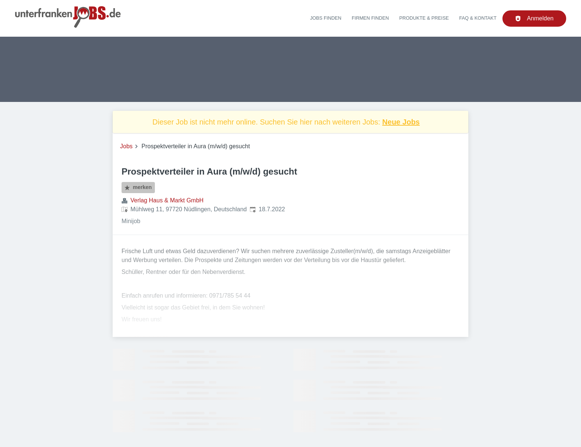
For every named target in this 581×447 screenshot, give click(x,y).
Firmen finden (370, 18)
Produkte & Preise (424, 18)
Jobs (126, 146)
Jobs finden (326, 18)
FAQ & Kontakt (478, 18)
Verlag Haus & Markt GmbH (166, 200)
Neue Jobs (401, 122)
